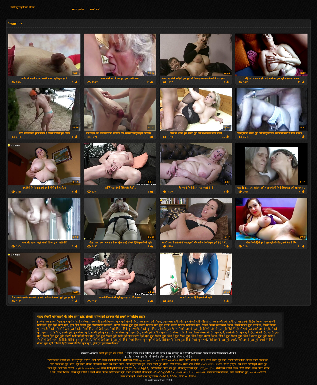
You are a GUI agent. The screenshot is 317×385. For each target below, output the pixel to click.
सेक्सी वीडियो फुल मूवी (212, 332)
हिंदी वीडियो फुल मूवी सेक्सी (76, 339)
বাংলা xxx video (170, 360)
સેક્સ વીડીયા (207, 364)
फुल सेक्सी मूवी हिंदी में (223, 321)
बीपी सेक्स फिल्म (130, 360)
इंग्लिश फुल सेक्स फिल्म (49, 321)
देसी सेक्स (96, 360)
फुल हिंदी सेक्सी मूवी (80, 325)
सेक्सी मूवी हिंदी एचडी (111, 360)
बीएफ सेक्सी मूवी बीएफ (157, 364)
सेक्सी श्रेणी (95, 9)
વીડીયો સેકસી (199, 372)
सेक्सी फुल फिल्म (149, 328)
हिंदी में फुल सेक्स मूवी (178, 336)
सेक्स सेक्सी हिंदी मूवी (239, 372)
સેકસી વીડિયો (183, 372)
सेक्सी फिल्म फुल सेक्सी (68, 328)
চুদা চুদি (128, 368)
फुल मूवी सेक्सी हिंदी (126, 321)
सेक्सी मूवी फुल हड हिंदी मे (104, 332)
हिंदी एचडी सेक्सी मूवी (247, 364)
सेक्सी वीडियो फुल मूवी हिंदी (240, 332)
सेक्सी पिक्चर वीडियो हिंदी (59, 360)
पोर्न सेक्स (62, 368)
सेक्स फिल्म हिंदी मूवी (59, 364)
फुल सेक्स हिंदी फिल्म (150, 321)
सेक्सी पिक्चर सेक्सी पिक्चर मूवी (110, 372)
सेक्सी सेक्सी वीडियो (236, 360)
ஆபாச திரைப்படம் (149, 360)
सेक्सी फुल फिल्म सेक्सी (172, 328)
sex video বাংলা (257, 372)
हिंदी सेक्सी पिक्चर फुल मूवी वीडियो (141, 339)
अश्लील (219, 364)
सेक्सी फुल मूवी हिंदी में (223, 328)
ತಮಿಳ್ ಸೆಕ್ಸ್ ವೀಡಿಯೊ (164, 372)
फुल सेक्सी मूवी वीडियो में (197, 321)
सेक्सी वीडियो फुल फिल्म (186, 332)
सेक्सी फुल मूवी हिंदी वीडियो (23, 7)
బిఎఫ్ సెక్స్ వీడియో (168, 376)
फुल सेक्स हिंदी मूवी (173, 321)
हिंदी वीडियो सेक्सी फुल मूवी (107, 339)
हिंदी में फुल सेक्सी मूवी (230, 336)
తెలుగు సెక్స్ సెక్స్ (141, 368)
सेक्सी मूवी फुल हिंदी (129, 332)
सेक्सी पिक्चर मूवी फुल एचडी (154, 325)
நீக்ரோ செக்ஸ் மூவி (89, 368)
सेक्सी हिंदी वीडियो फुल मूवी (79, 336)
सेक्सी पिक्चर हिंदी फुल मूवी (185, 325)
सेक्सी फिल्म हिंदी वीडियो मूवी (139, 372)
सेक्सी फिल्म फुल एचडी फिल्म (217, 325)
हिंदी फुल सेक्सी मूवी (106, 336)
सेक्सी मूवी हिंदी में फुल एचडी (156, 332)
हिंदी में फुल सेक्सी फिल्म (204, 336)
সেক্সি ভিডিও (175, 364)
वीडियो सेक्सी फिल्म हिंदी (257, 360)
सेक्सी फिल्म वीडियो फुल (95, 328)
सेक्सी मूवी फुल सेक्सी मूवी (75, 332)
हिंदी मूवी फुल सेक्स (128, 336)
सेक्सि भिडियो (63, 372)
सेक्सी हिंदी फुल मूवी (53, 336)
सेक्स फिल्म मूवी (127, 376)
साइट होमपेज (78, 9)
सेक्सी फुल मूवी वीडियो (198, 328)
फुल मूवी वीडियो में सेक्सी (76, 321)
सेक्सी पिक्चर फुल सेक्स (147, 376)
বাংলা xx (72, 368)
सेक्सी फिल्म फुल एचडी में (248, 325)
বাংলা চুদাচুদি (230, 364)
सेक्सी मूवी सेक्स (219, 360)
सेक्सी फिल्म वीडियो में (189, 360)
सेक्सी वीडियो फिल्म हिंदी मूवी (163, 368)
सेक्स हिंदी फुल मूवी (102, 325)
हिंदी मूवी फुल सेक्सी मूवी (153, 336)
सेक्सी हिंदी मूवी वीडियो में (112, 368)
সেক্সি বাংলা (245, 368)
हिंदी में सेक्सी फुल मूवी (255, 336)
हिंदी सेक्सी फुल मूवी (196, 339)
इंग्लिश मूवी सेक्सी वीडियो (81, 364)
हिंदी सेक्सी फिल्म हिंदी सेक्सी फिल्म (109, 364)
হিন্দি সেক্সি (206, 360)
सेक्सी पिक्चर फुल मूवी (126, 325)
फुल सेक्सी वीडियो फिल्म (249, 321)
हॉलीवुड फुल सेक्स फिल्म (105, 343)
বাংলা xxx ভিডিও (187, 376)
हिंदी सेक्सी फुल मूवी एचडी (222, 339)
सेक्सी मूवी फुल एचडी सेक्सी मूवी (253, 328)
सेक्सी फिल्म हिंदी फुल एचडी (124, 328)
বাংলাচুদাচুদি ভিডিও (81, 360)
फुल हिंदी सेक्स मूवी (58, 325)
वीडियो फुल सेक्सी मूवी (188, 368)
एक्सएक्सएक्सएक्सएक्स (217, 372)
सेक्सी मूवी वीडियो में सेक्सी (83, 372)
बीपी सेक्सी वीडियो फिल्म (227, 368)
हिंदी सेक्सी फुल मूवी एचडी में (252, 339)
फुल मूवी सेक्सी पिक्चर (103, 321)
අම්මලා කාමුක (206, 368)
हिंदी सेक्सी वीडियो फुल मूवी (76, 343)
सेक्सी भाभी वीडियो (191, 364)
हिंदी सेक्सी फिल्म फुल (173, 339)
